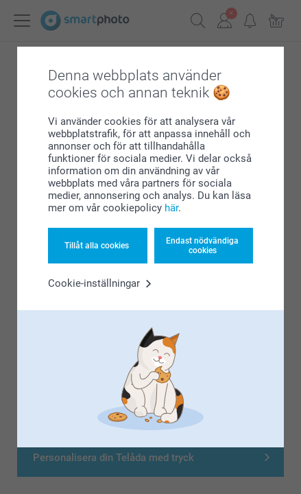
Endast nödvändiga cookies (202, 245)
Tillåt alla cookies (96, 245)
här (171, 208)
